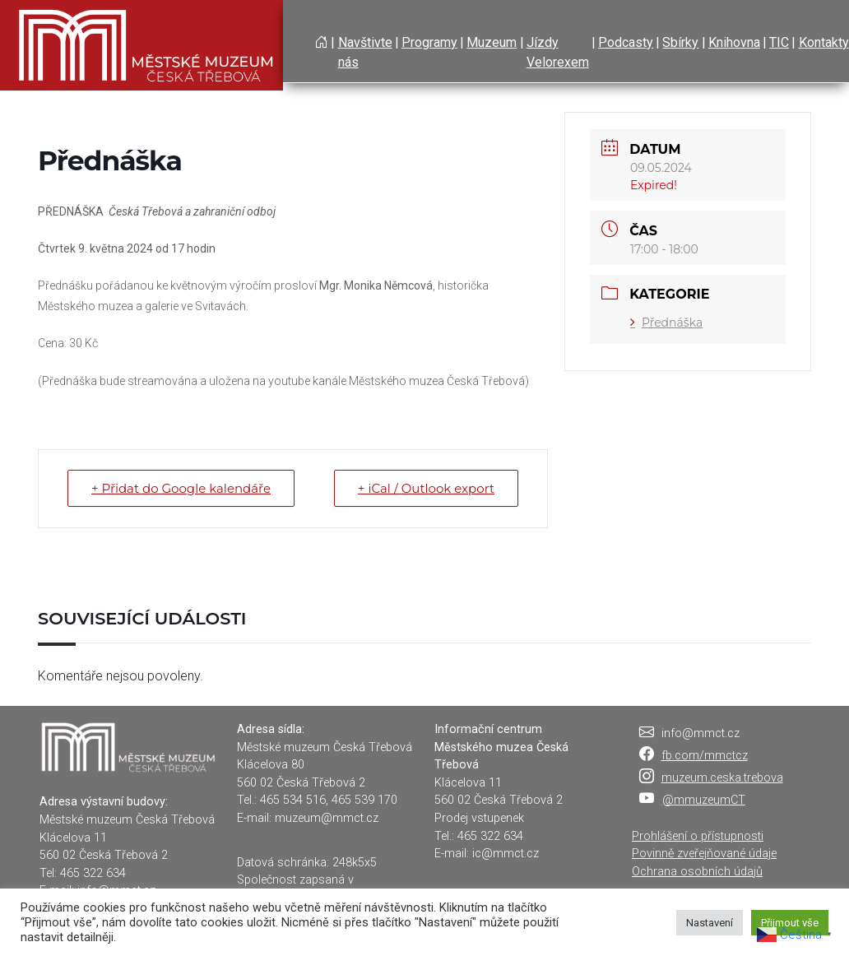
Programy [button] (429, 42)
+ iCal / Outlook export (426, 488)
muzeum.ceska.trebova (722, 778)
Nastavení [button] (709, 923)
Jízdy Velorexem (558, 52)
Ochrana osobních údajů (697, 872)
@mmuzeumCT (703, 800)
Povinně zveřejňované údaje (704, 854)
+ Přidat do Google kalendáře (181, 488)
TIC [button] (779, 42)
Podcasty (625, 42)
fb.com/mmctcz (704, 756)
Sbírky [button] (680, 42)
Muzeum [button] (491, 42)
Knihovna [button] (734, 42)
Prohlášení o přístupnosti (697, 836)
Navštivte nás (365, 52)
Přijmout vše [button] (790, 923)
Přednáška (666, 322)
